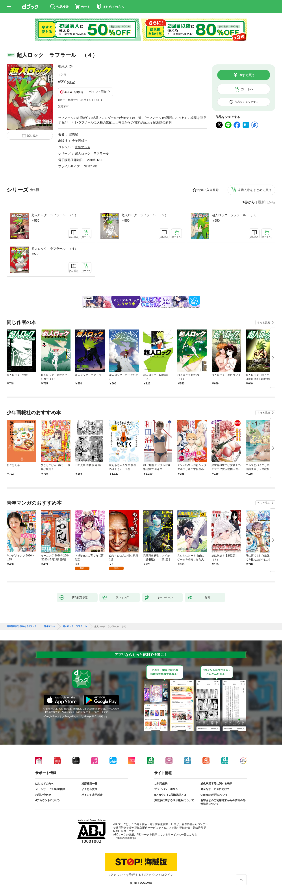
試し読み (32, 135)
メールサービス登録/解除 (50, 789)
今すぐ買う (247, 75)
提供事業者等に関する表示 (216, 783)
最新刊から (266, 202)
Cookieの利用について (214, 794)
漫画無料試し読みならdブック (22, 626)
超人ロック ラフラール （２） (145, 215)
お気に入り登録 (208, 190)
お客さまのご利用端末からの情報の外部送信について (222, 802)
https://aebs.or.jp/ (126, 837)
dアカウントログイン (48, 800)
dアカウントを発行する (125, 874)
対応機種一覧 (89, 783)
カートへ (247, 89)
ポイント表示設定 (92, 794)
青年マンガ (82, 147)
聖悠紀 (62, 66)
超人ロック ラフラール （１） (55, 215)
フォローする (70, 66)
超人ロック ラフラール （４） (55, 248)
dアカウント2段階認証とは (170, 794)
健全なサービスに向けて (215, 789)
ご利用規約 (160, 783)
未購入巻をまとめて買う (255, 190)
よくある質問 (89, 789)
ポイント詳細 (98, 92)
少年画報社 (79, 140)
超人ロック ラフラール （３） (235, 215)
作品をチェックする (246, 101)
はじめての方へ (44, 783)
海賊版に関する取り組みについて (174, 800)
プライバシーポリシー (167, 789)
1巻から (248, 202)
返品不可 (63, 106)
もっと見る (263, 322)
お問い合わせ (43, 794)
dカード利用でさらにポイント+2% (78, 99)
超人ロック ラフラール (92, 153)
